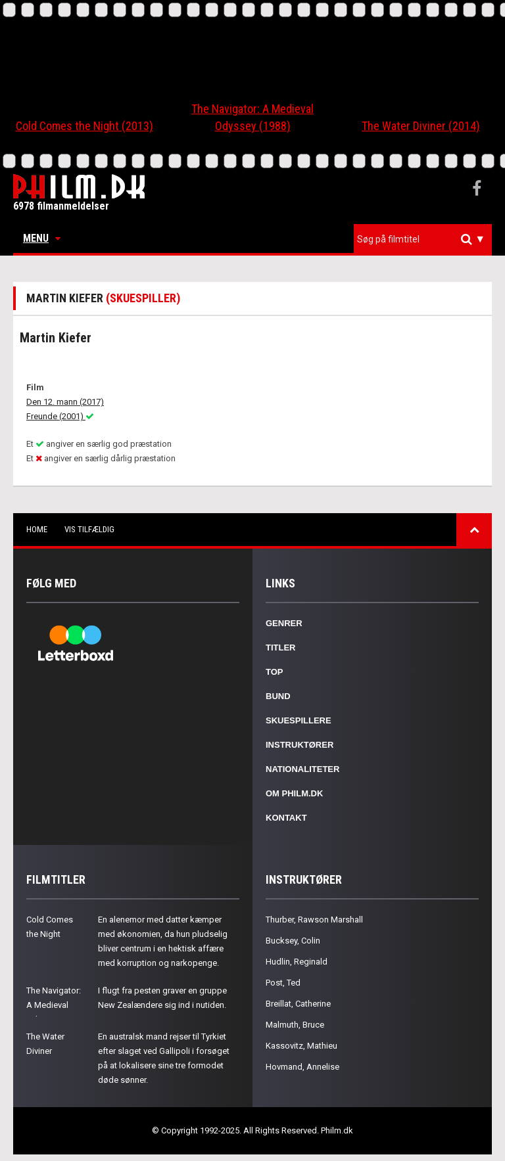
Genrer (284, 623)
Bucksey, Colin (293, 940)
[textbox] (426, 239)
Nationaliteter (302, 769)
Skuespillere (298, 720)
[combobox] (423, 239)
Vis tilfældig (89, 529)
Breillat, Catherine (298, 1004)
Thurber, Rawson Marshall (314, 919)
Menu (41, 238)
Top (274, 672)
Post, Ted (283, 983)
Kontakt (286, 818)
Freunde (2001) (60, 416)
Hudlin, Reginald (296, 962)
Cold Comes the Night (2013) (84, 126)
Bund (278, 696)
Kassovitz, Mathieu (301, 1046)
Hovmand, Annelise (302, 1067)
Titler (281, 647)
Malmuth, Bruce (295, 1025)
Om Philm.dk (294, 793)
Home (36, 529)
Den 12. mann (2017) (65, 402)
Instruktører (299, 745)
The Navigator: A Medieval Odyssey (53, 1005)
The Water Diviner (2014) (421, 126)
